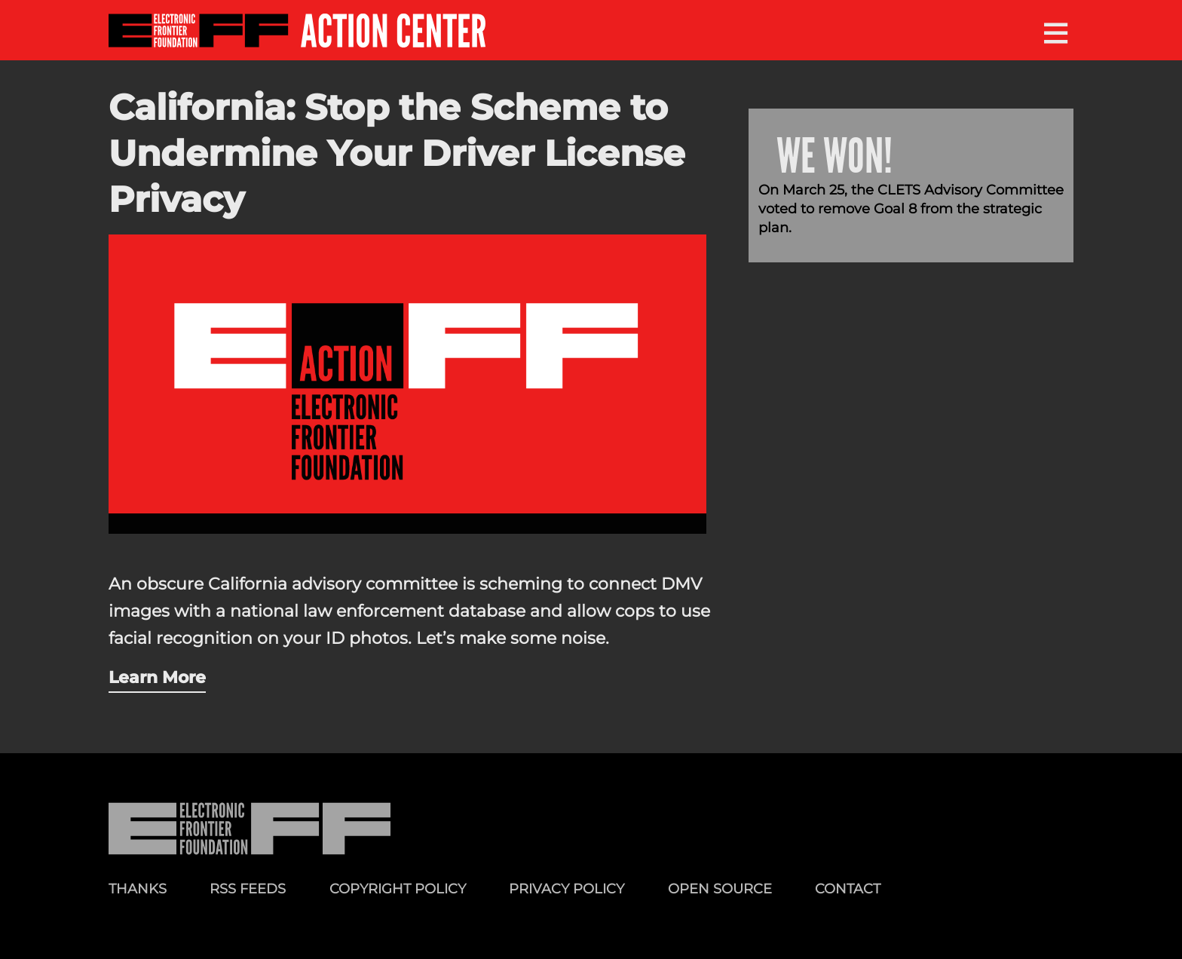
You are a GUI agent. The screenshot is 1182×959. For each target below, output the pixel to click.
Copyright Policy (397, 888)
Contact (847, 888)
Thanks (138, 888)
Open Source (720, 888)
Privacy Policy (566, 888)
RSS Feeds (248, 888)
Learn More (157, 677)
